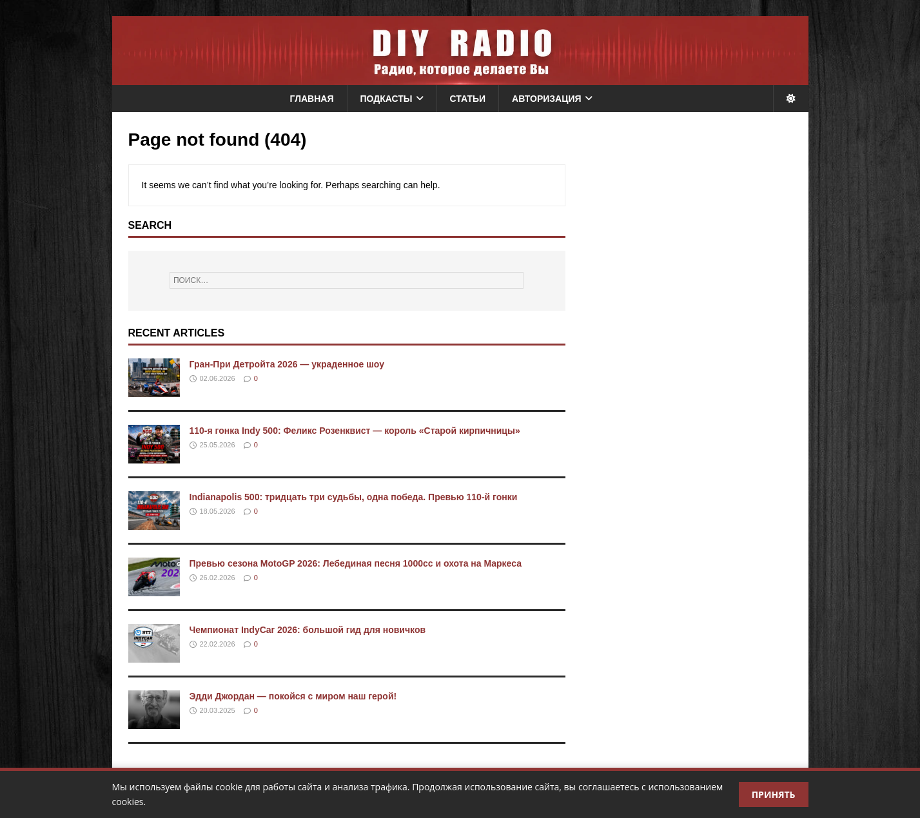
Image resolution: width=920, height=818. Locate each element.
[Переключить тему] (790, 98)
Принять (774, 794)
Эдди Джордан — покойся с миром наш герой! (293, 696)
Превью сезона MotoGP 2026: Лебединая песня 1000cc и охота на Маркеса (356, 563)
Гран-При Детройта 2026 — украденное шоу (287, 364)
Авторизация (546, 98)
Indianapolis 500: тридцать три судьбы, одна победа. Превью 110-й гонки (354, 497)
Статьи (468, 98)
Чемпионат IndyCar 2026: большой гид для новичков (308, 630)
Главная (312, 98)
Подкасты (386, 98)
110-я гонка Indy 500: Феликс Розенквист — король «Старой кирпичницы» (355, 430)
